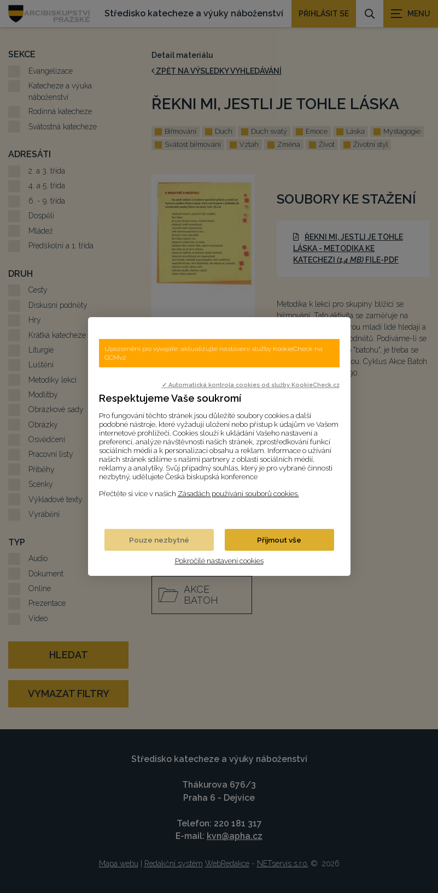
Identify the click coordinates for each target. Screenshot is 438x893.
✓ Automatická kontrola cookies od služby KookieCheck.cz (251, 385)
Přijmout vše (279, 539)
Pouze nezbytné (159, 539)
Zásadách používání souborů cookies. (238, 493)
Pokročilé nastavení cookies (219, 560)
